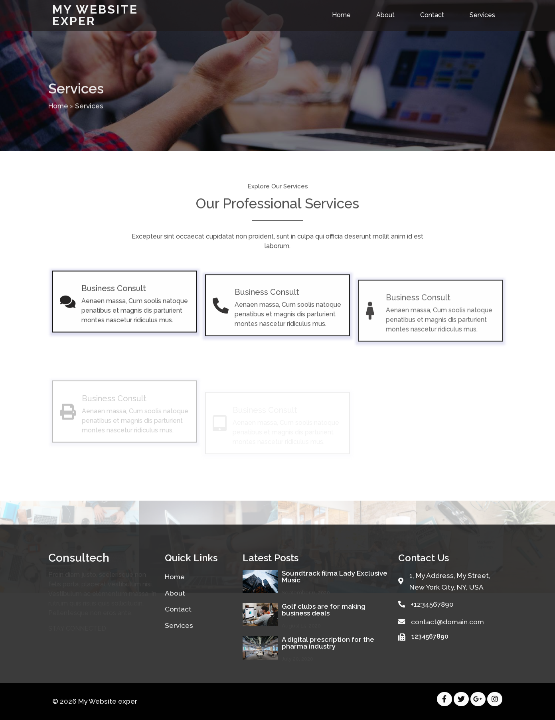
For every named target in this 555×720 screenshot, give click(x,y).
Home (58, 113)
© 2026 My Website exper (94, 701)
